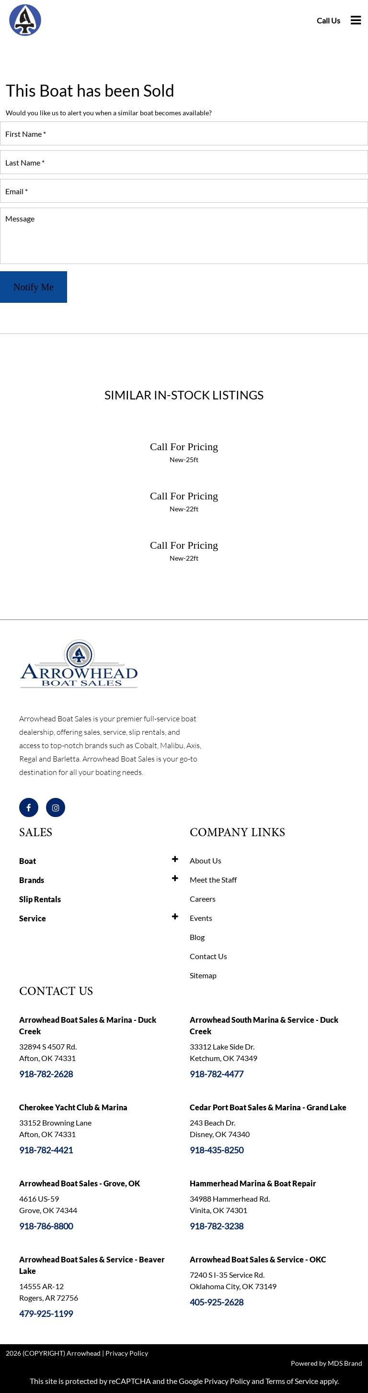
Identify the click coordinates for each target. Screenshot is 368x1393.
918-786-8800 (46, 1226)
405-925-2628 (216, 1302)
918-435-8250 (216, 1150)
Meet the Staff (213, 879)
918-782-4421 (46, 1150)
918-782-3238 (216, 1226)
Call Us (328, 20)
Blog (197, 936)
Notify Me (33, 287)
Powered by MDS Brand (326, 1363)
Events (201, 917)
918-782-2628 (46, 1074)
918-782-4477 (216, 1074)
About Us (205, 860)
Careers (203, 898)
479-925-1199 (46, 1313)
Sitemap (203, 975)
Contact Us (208, 956)
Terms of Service (291, 1380)
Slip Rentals (40, 899)
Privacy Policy (126, 1353)
